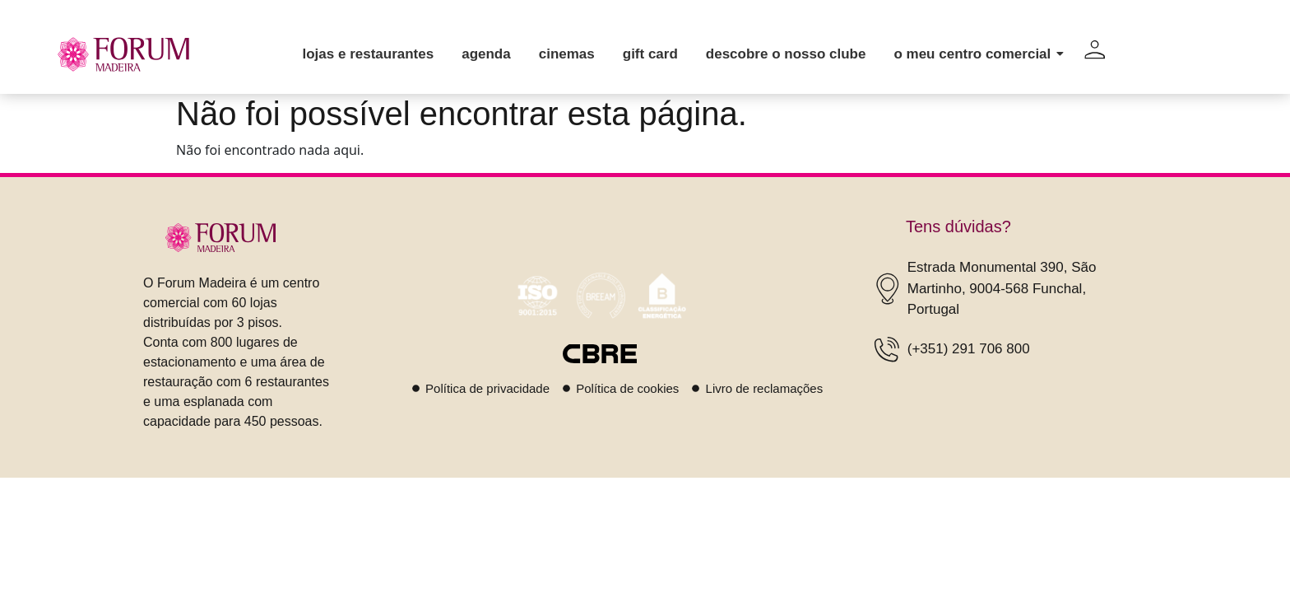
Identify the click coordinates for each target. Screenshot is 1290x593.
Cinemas (567, 54)
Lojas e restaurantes (368, 54)
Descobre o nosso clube (786, 54)
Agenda (486, 54)
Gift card (650, 54)
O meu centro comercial (974, 54)
